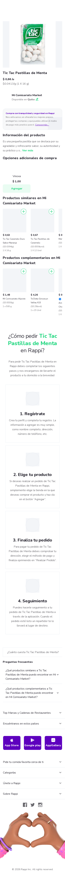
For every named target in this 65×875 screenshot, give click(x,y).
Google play (32, 742)
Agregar (16, 188)
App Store (12, 742)
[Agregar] (23, 211)
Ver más (27, 150)
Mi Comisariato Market (27, 95)
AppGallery (53, 742)
